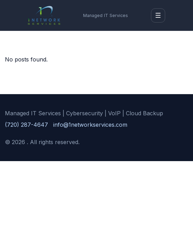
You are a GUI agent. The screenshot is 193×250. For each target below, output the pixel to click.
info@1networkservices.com (90, 124)
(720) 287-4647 (26, 124)
